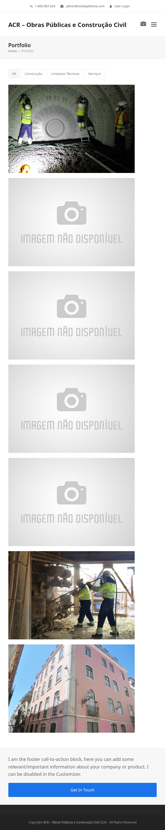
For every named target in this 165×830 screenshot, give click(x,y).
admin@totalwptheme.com (85, 6)
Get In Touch (82, 790)
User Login (122, 6)
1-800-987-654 (45, 6)
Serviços (94, 73)
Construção (33, 73)
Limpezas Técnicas (65, 73)
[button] (154, 24)
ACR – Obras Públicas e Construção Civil (67, 24)
